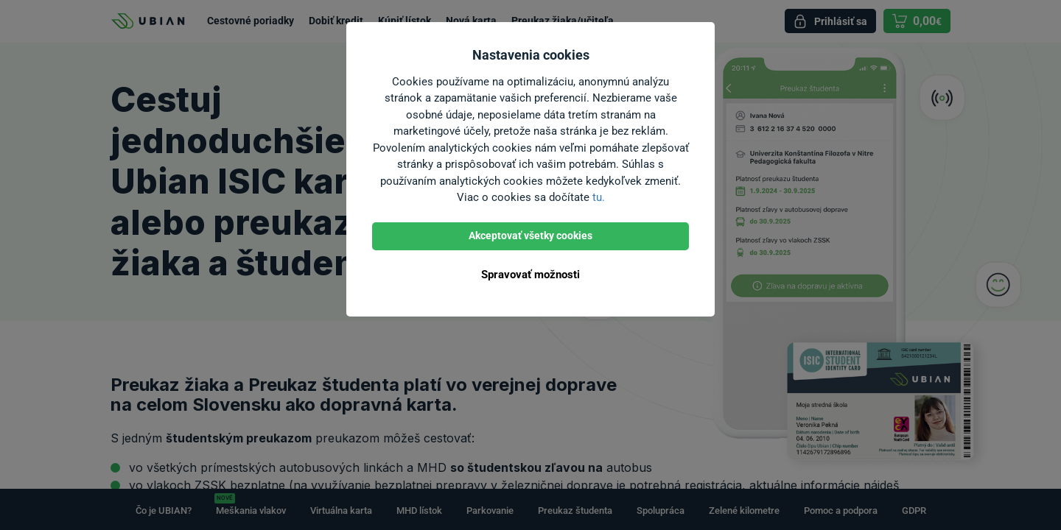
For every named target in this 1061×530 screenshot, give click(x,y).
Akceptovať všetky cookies (530, 235)
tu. (598, 197)
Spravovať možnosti (530, 274)
